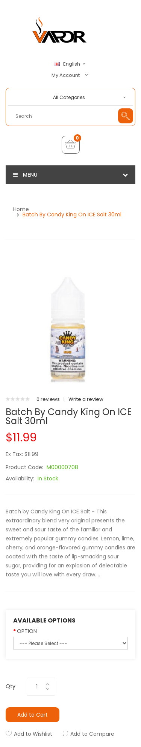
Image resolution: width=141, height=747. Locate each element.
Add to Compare (92, 734)
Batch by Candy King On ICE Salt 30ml (72, 214)
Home (21, 209)
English (71, 64)
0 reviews (48, 399)
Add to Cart (32, 714)
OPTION (27, 631)
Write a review (85, 399)
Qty (10, 686)
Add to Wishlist (33, 734)
